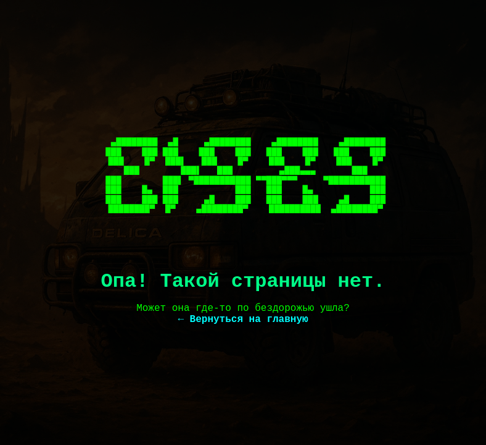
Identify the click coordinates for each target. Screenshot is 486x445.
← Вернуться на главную (243, 319)
